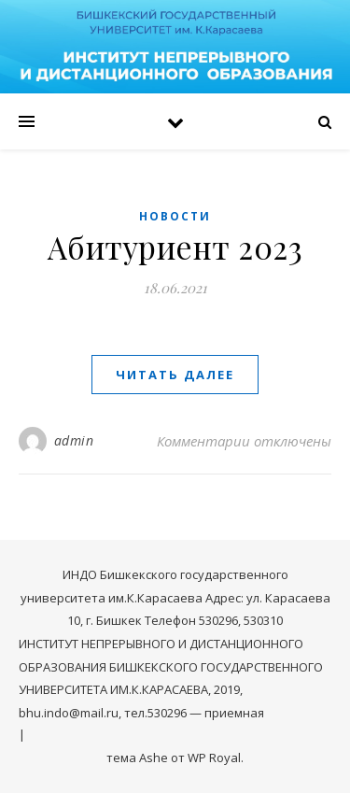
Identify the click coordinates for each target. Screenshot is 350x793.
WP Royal (214, 757)
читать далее (175, 374)
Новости (175, 216)
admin (74, 440)
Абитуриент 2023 (175, 246)
